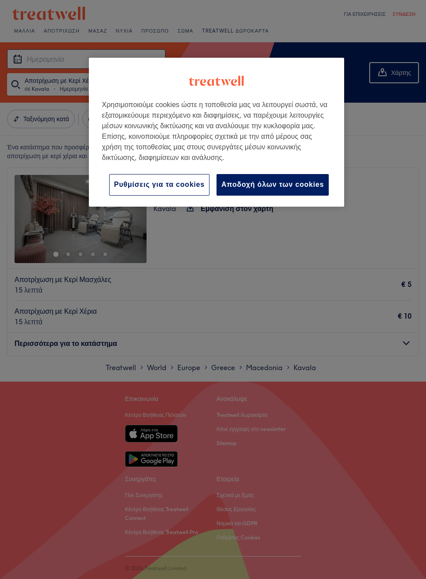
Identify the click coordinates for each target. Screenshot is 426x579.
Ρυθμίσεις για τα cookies (159, 184)
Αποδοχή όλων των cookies (272, 184)
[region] (217, 132)
